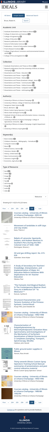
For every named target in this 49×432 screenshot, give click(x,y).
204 (12, 209)
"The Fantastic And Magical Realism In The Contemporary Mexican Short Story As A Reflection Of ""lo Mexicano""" (30, 288)
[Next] (35, 208)
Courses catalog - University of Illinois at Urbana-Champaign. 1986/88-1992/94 (30, 391)
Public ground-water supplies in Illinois (28, 350)
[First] (4, 208)
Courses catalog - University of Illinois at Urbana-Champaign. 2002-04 (30, 214)
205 (17, 209)
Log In (45, 2)
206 (22, 209)
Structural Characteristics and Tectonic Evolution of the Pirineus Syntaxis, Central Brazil (29, 302)
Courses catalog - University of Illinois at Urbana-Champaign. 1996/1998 (30, 313)
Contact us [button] (11, 410)
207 (27, 209)
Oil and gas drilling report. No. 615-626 (29, 254)
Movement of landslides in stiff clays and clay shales (30, 226)
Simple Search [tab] (18, 15)
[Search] (13, 20)
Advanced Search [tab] (32, 15)
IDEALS (9, 6)
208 (32, 208)
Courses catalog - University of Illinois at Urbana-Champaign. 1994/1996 (30, 377)
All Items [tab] (7, 15)
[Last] (40, 208)
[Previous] (8, 208)
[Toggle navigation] (46, 7)
